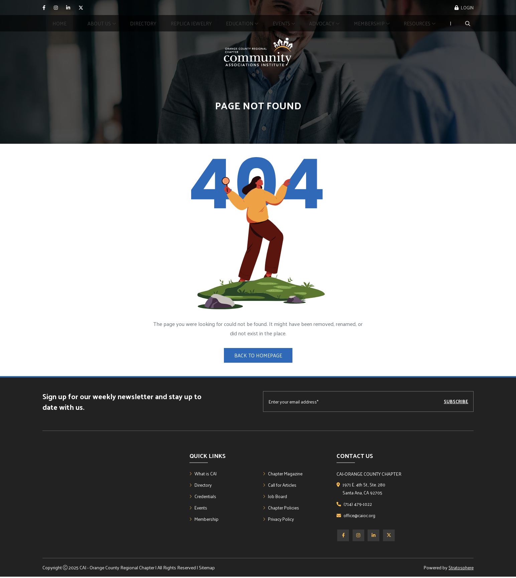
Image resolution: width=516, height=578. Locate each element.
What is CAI (203, 474)
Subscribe (456, 401)
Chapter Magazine (283, 474)
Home (59, 23)
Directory (143, 23)
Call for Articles (280, 485)
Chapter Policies (281, 509)
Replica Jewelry (191, 23)
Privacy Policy (279, 520)
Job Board (275, 497)
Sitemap (207, 569)
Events (198, 509)
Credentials (203, 497)
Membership (372, 23)
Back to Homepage (258, 355)
